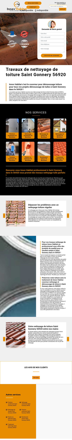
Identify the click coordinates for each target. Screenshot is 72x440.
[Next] (68, 215)
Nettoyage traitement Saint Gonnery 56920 (25, 404)
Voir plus (36, 377)
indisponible (26, 10)
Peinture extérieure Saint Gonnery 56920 (25, 411)
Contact (33, 7)
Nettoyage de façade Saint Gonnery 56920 (11, 411)
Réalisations (33, 3)
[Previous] (4, 215)
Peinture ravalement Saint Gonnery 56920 (11, 404)
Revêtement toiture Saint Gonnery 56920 (25, 418)
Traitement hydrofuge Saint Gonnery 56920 (11, 426)
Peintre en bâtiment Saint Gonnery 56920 (11, 418)
